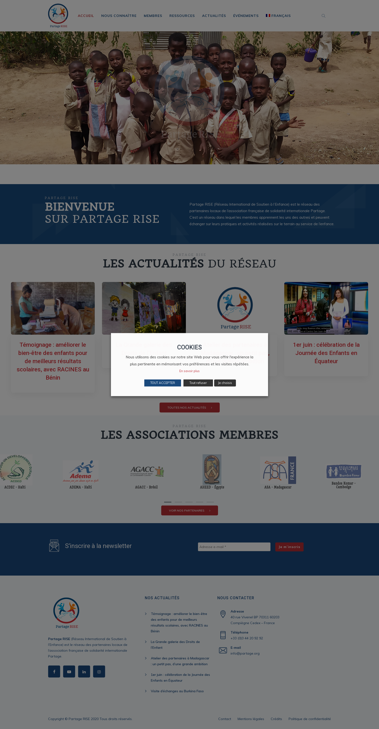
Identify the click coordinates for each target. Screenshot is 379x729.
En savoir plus (189, 371)
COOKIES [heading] (189, 347)
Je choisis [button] (225, 383)
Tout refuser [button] (198, 383)
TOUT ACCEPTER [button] (162, 383)
